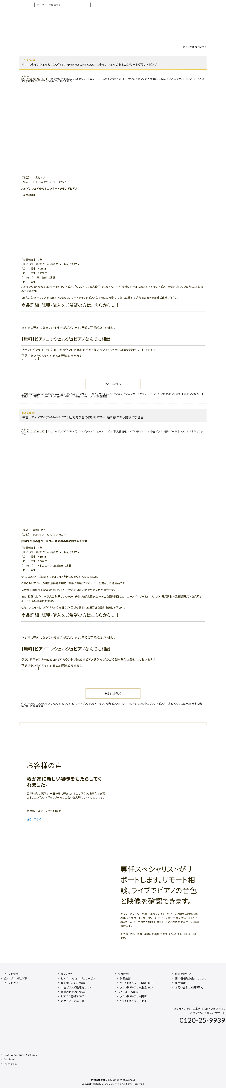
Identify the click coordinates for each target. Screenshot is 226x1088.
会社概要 (123, 974)
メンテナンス (68, 974)
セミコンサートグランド (136, 393)
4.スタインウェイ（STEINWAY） (117, 78)
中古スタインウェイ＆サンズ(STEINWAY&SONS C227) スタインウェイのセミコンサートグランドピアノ (89, 64)
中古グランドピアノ (64, 396)
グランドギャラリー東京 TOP (137, 987)
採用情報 (180, 983)
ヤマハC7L (138, 703)
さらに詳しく (113, 383)
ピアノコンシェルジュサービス (78, 978)
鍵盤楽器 (102, 396)
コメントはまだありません (57, 81)
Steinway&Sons (36, 393)
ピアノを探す (11, 974)
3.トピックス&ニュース (87, 78)
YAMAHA (32, 703)
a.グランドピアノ (183, 78)
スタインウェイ (81, 393)
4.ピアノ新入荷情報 (147, 78)
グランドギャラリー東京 (133, 1000)
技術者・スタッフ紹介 (73, 983)
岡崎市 (193, 703)
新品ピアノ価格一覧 (72, 1000)
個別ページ (34, 81)
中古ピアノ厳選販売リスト (76, 987)
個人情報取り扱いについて (191, 978)
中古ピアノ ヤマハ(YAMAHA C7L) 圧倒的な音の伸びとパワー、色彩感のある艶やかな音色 (82, 417)
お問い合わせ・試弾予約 (189, 987)
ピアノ (152, 393)
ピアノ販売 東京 (178, 393)
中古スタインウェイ (85, 396)
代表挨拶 (125, 978)
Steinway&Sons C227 (59, 393)
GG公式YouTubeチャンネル (20, 1054)
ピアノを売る (11, 983)
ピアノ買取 (33, 396)
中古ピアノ (172, 703)
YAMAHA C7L (47, 703)
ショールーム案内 (128, 991)
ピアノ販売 (162, 393)
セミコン (118, 393)
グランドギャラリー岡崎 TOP (137, 983)
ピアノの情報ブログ (193, 46)
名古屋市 (183, 703)
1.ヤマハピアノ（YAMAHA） (63, 431)
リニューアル (46, 396)
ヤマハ (127, 703)
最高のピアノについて (73, 991)
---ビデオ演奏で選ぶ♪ (60, 78)
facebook (10, 1059)
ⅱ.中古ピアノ (154, 431)
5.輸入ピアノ (166, 78)
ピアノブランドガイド (15, 978)
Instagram (10, 1063)
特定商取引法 (183, 974)
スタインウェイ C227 (101, 393)
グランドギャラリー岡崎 (133, 996)
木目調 (28, 706)
